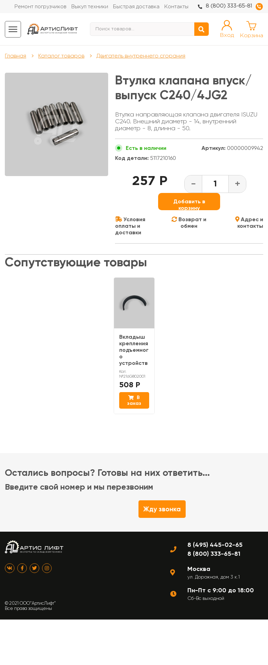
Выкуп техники (89, 6)
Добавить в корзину (189, 204)
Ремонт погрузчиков (40, 6)
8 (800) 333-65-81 (229, 6)
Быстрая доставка (136, 6)
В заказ (134, 400)
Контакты (176, 6)
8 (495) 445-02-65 (215, 545)
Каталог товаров (61, 55)
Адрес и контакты (249, 222)
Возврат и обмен (189, 222)
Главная (15, 55)
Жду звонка (162, 509)
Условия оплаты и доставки (130, 226)
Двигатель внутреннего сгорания (140, 55)
